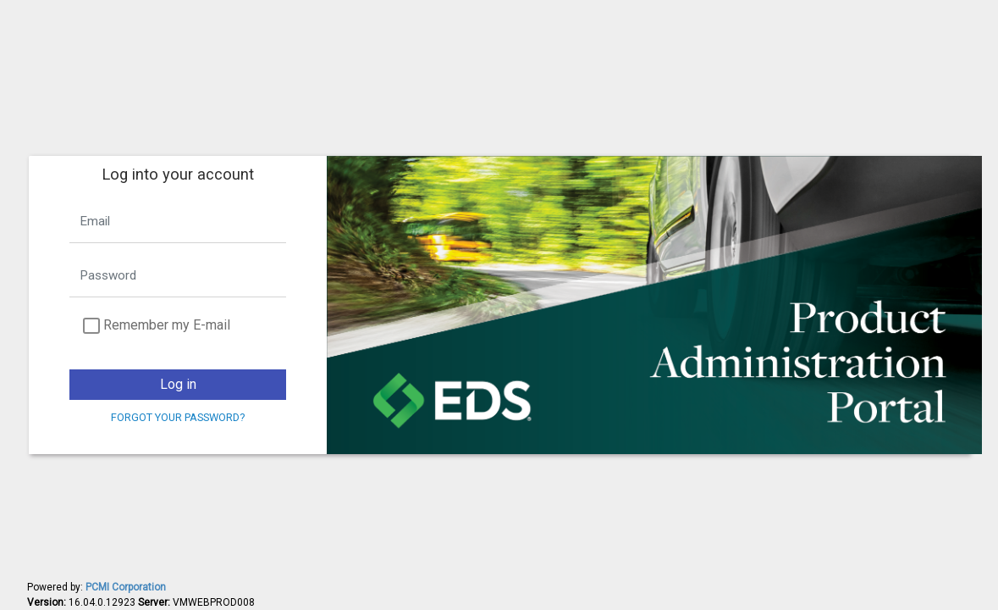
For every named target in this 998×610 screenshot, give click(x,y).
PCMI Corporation (125, 587)
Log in (178, 384)
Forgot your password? (178, 417)
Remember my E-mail (166, 325)
